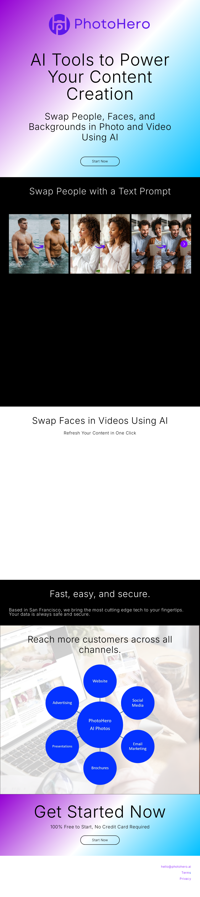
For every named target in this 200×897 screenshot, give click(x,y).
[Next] (184, 244)
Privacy (185, 878)
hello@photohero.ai (176, 866)
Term (185, 872)
